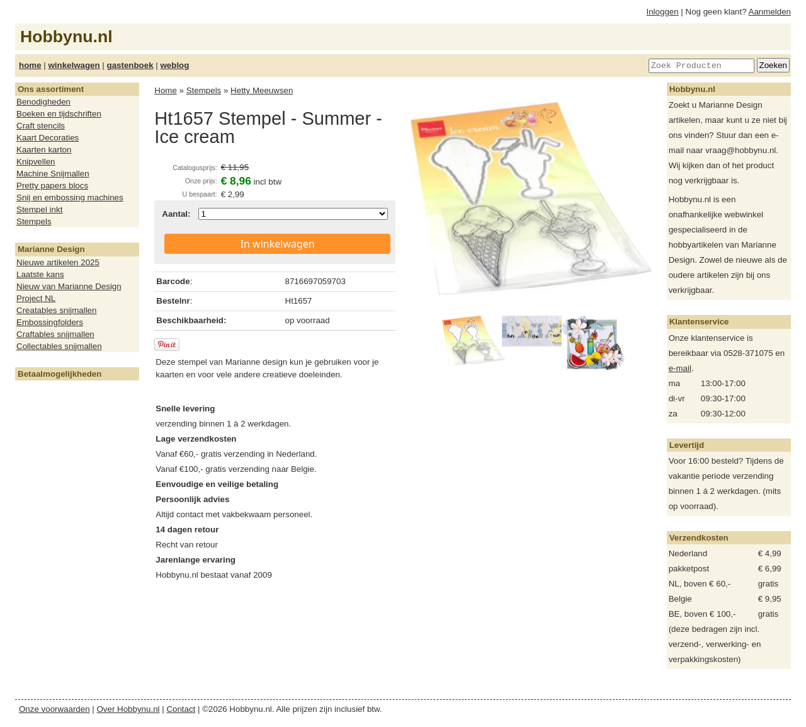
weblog (174, 65)
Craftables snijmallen (55, 334)
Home (165, 90)
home (30, 65)
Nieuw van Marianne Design (69, 286)
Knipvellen (35, 161)
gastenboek (130, 65)
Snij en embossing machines (69, 197)
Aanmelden (770, 11)
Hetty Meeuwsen (261, 90)
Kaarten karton (43, 149)
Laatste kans (40, 274)
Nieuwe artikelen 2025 (57, 262)
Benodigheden (43, 101)
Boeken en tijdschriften (58, 113)
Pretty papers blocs (52, 185)
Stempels (34, 221)
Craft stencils (40, 125)
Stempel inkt (39, 209)
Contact (180, 709)
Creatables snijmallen (56, 310)
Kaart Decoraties (47, 137)
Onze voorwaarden (54, 709)
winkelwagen (73, 65)
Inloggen (663, 11)
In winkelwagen (278, 244)
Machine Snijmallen (52, 173)
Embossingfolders (49, 322)
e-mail (680, 368)
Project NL (35, 298)
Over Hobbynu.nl (128, 709)
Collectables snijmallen (59, 346)
